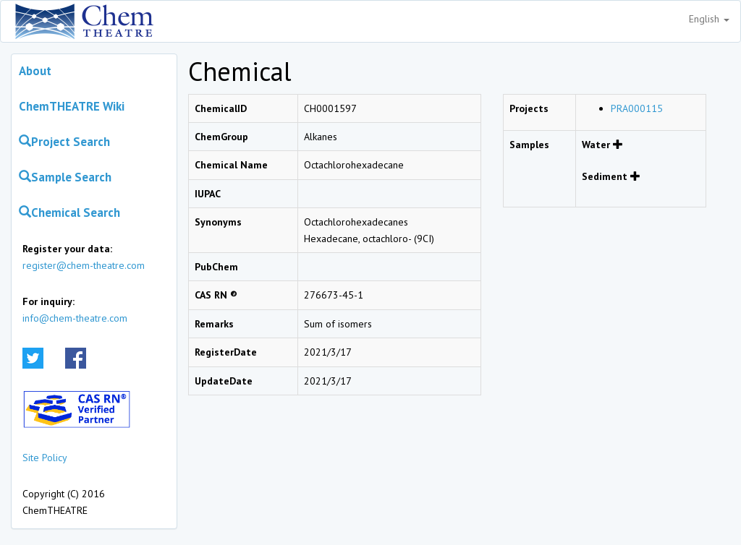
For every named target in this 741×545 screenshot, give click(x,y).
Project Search (64, 142)
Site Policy (44, 457)
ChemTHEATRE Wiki (71, 106)
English (709, 18)
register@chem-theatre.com (83, 265)
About (35, 71)
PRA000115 (637, 108)
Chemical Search (69, 212)
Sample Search (65, 177)
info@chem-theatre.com (74, 318)
